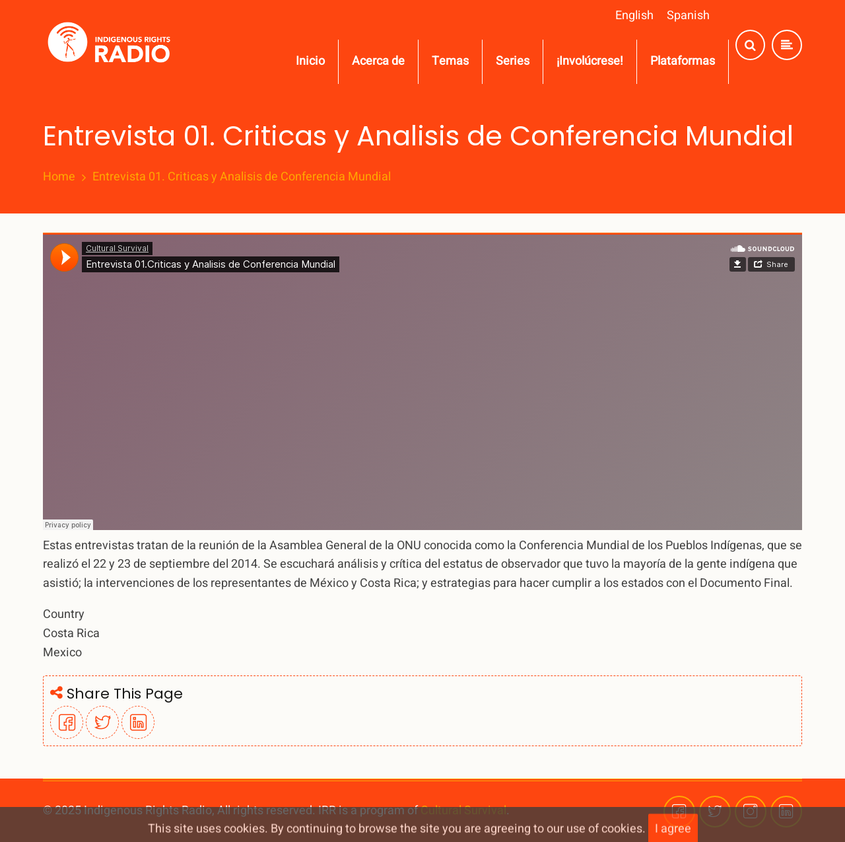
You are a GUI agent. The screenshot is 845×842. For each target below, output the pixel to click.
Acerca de (378, 61)
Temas (450, 61)
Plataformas (682, 61)
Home (59, 177)
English (634, 15)
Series (512, 61)
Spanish (688, 15)
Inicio (310, 61)
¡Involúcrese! (590, 61)
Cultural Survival (463, 811)
